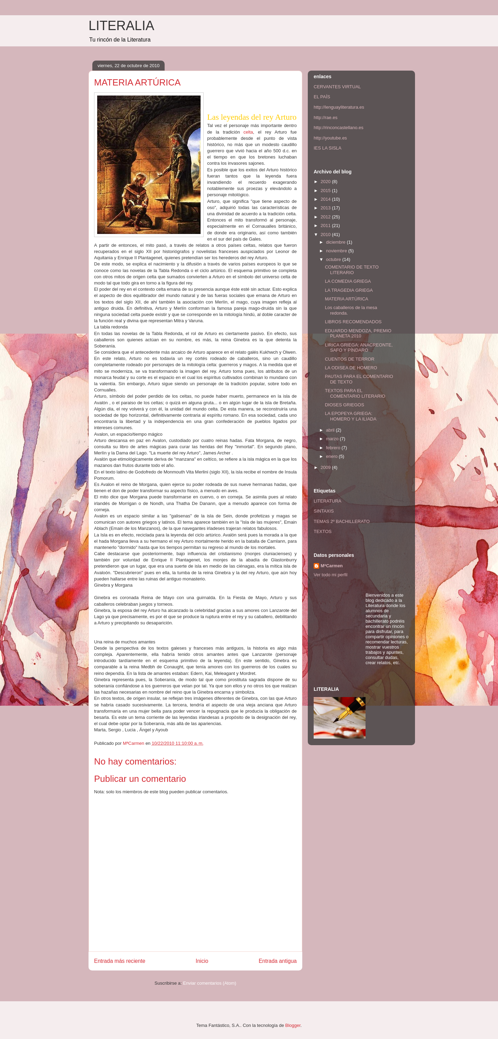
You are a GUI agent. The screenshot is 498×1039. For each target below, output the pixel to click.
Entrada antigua (278, 961)
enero (332, 456)
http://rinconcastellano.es (338, 127)
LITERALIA (121, 25)
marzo (333, 438)
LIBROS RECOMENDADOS (353, 321)
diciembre (336, 242)
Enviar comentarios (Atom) (209, 983)
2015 (326, 190)
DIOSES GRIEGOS (344, 404)
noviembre (337, 250)
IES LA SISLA (327, 148)
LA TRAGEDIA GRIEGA (348, 290)
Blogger (293, 1025)
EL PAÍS (322, 96)
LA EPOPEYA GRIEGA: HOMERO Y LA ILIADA (350, 416)
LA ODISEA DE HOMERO (351, 367)
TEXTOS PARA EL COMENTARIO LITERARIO (355, 393)
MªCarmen (332, 565)
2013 (326, 207)
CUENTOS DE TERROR (349, 359)
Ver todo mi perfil (331, 574)
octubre (334, 259)
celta (248, 132)
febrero (334, 447)
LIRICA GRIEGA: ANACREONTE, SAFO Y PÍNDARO (359, 347)
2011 (326, 225)
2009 (326, 467)
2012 (326, 216)
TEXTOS (323, 531)
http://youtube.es (330, 138)
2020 (326, 181)
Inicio (202, 961)
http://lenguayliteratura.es (339, 107)
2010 (326, 234)
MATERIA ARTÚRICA (346, 298)
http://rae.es (326, 117)
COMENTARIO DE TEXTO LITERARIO (351, 269)
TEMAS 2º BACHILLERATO (342, 521)
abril (331, 430)
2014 (326, 199)
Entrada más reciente (119, 961)
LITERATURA (327, 501)
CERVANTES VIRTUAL (337, 86)
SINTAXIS (324, 511)
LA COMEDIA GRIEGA (348, 281)
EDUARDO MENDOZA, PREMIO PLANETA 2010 (358, 333)
